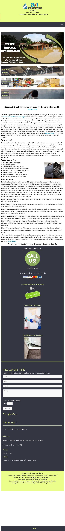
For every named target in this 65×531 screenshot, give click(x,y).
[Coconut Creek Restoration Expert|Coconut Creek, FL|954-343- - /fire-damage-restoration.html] (32, 94)
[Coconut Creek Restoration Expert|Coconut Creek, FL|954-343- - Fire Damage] (5, 92)
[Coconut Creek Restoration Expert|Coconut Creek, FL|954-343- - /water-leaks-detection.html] (32, 71)
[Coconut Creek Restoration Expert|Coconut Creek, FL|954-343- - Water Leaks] (5, 69)
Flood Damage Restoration (32, 335)
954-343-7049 (32, 12)
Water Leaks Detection (32, 305)
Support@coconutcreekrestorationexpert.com (19, 497)
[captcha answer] (10, 403)
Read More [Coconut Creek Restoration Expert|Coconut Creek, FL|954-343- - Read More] (5, 72)
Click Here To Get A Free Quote (32, 284)
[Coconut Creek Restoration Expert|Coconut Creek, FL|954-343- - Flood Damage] (6, 81)
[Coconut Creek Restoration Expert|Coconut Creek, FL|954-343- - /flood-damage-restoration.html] (32, 82)
